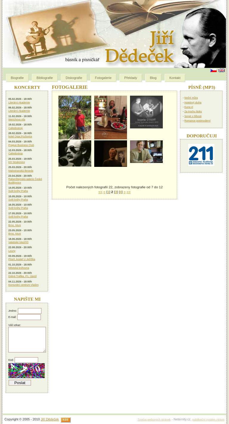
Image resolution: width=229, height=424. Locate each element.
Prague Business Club (21, 145)
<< (100, 192)
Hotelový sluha (192, 102)
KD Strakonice (16, 162)
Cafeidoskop (15, 128)
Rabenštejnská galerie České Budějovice (25, 181)
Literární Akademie (19, 102)
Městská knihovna (18, 267)
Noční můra (191, 97)
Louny (12, 250)
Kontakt (174, 78)
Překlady (130, 78)
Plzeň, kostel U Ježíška (21, 259)
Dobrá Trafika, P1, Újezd (22, 276)
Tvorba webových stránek (154, 419)
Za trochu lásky (193, 111)
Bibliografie (45, 78)
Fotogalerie (103, 78)
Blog (153, 78)
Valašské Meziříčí (18, 242)
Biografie (17, 78)
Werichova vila (16, 119)
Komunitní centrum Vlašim (23, 284)
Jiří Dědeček (50, 419)
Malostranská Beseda (20, 170)
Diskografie (74, 78)
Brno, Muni (14, 225)
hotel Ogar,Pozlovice (20, 136)
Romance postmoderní (197, 120)
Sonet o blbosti (192, 116)
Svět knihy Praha (18, 191)
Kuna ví (188, 106)
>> (128, 192)
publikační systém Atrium (208, 419)
